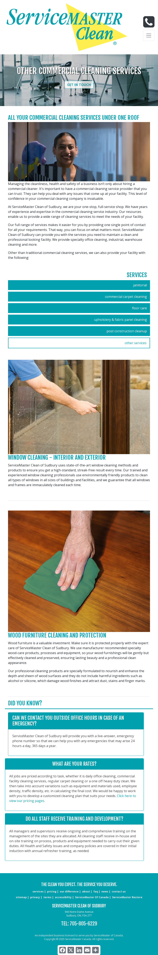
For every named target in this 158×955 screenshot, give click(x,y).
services (38, 891)
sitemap (21, 897)
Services (137, 275)
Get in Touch (79, 84)
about (86, 891)
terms (47, 897)
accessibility (63, 897)
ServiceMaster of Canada (92, 897)
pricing (51, 891)
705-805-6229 (83, 924)
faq (95, 891)
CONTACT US (119, 891)
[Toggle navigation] (149, 35)
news (104, 891)
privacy (35, 897)
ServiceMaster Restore (127, 897)
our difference (69, 891)
